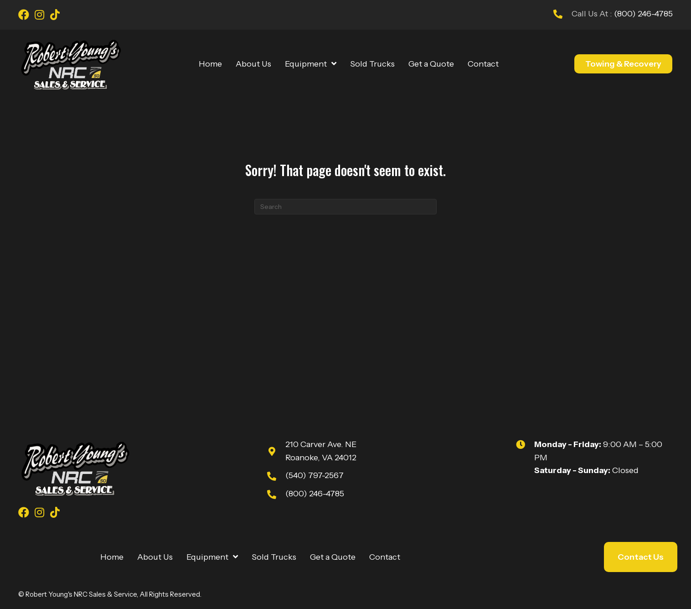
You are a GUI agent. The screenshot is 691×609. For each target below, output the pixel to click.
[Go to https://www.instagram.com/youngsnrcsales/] (39, 16)
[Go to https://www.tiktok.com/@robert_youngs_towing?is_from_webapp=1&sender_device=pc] (54, 16)
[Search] (345, 206)
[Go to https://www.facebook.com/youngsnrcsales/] (23, 16)
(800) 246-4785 (642, 14)
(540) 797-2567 (314, 475)
